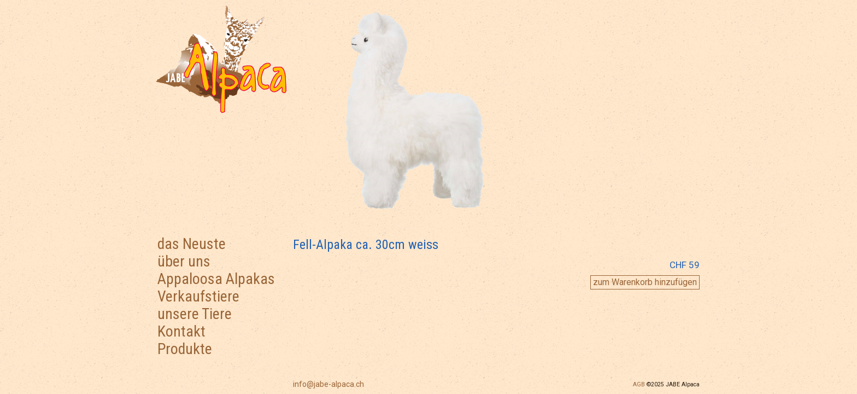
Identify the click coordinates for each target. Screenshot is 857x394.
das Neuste (191, 244)
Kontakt (181, 331)
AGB (639, 384)
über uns (183, 261)
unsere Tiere (194, 314)
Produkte (184, 349)
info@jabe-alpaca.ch (328, 384)
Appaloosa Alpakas (216, 279)
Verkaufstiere (198, 296)
